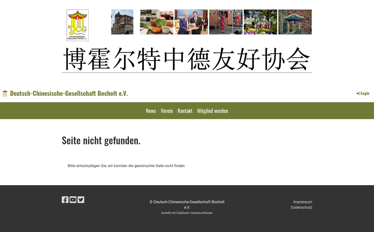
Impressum (302, 202)
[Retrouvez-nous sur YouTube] (73, 199)
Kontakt (185, 110)
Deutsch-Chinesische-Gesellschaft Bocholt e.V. (69, 93)
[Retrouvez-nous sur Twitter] (81, 199)
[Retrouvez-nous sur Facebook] (65, 199)
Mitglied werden (212, 110)
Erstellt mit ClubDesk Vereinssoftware (187, 213)
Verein (167, 110)
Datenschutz (301, 207)
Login (362, 93)
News (151, 110)
